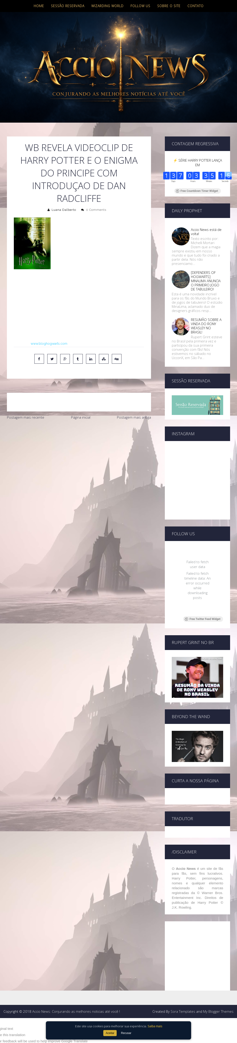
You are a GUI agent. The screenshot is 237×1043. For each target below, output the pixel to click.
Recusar (126, 1033)
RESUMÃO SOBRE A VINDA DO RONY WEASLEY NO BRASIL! (206, 325)
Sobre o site (169, 6)
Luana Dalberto (64, 210)
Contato (195, 6)
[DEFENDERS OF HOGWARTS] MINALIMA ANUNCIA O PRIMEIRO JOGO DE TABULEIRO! (206, 280)
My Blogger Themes (218, 1011)
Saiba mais (155, 1026)
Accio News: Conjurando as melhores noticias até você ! (76, 1011)
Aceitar (110, 1033)
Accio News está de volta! (206, 231)
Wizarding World (107, 6)
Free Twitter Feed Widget (202, 619)
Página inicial (80, 417)
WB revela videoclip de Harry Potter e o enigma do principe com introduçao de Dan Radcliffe (79, 173)
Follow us (140, 6)
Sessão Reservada (67, 6)
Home (39, 6)
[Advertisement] (79, 456)
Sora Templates (183, 1011)
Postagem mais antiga (134, 417)
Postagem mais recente (25, 417)
